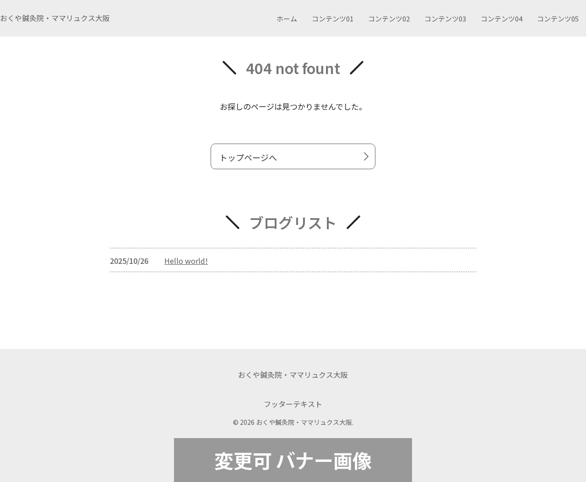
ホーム (287, 18)
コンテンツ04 (501, 18)
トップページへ (295, 156)
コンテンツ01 (332, 18)
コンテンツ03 (445, 18)
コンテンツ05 (558, 18)
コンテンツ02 (389, 18)
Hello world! (186, 260)
